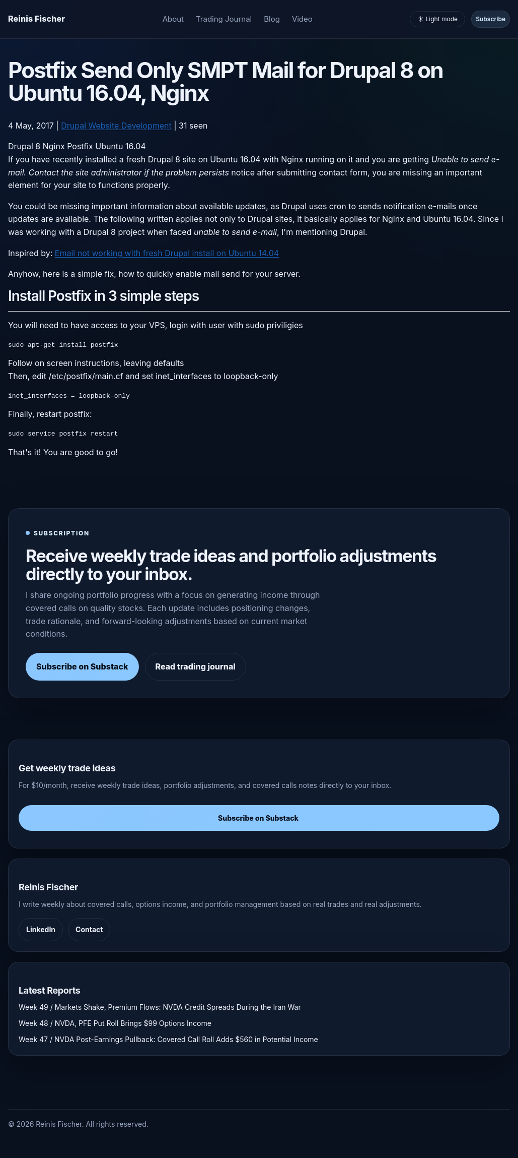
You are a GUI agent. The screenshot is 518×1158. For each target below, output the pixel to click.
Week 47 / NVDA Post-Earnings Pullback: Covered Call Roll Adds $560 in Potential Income (168, 1039)
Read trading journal (196, 666)
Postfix (80, 146)
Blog (272, 19)
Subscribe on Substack (82, 666)
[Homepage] (36, 19)
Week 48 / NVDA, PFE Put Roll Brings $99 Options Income (115, 1023)
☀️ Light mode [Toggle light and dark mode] (437, 19)
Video (302, 19)
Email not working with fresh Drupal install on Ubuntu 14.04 (167, 253)
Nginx (54, 146)
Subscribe (490, 19)
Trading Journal (224, 19)
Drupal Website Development (116, 125)
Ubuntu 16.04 (120, 146)
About (173, 19)
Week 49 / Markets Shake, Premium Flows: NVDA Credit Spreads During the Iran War (160, 1007)
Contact (89, 929)
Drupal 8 (24, 146)
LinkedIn (40, 929)
